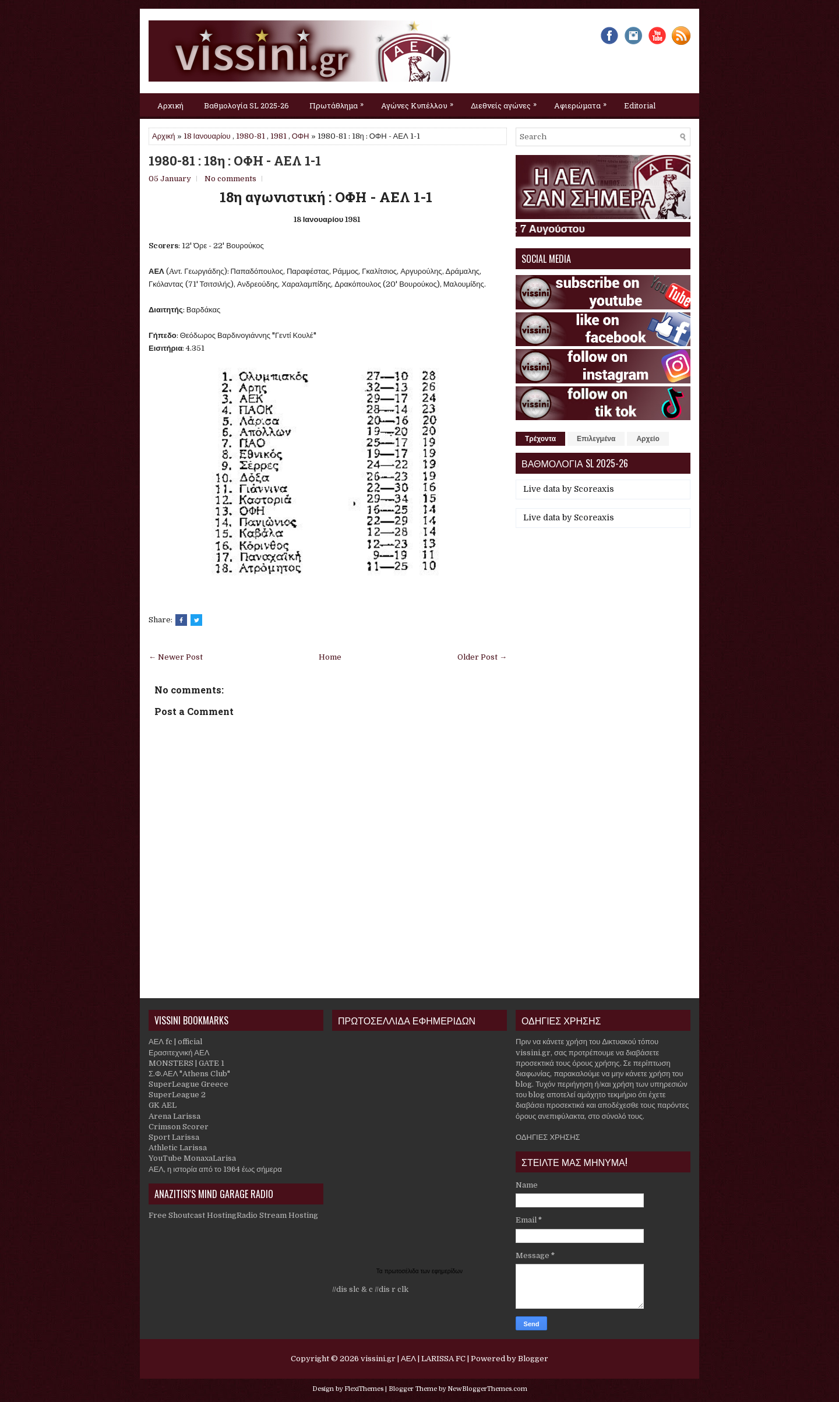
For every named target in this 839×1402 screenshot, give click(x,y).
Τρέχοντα (540, 439)
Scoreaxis (594, 489)
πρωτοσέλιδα (403, 1271)
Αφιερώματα (583, 102)
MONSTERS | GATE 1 (186, 1063)
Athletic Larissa (178, 1147)
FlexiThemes (363, 1389)
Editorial (639, 105)
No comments (230, 178)
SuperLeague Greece (188, 1084)
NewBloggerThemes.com (487, 1389)
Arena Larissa (174, 1116)
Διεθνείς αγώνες (506, 102)
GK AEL (163, 1105)
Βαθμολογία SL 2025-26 (246, 105)
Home (330, 657)
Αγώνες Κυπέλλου (420, 102)
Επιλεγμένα (596, 439)
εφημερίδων (447, 1271)
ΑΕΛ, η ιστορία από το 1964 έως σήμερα (215, 1169)
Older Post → (482, 657)
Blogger (533, 1358)
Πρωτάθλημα (339, 102)
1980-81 (250, 136)
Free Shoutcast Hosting (193, 1215)
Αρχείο (647, 439)
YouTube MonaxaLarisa (192, 1158)
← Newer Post (176, 657)
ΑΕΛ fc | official (175, 1041)
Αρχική (170, 105)
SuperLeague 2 (177, 1094)
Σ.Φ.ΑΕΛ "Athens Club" (189, 1073)
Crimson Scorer (179, 1126)
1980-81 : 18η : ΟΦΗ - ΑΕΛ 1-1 (235, 161)
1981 (278, 136)
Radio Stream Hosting (277, 1215)
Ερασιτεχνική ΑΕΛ (179, 1052)
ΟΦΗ (300, 136)
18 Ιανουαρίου (207, 136)
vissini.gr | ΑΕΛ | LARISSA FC (413, 1358)
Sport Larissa (174, 1137)
